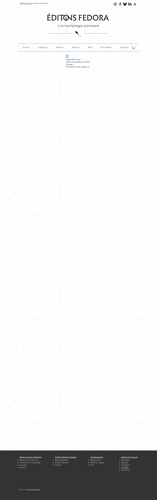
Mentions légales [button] (97, 462)
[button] (133, 47)
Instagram (125, 465)
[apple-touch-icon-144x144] (135, 4)
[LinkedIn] (130, 4)
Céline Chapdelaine (33, 490)
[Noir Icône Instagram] (115, 4)
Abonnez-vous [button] (26, 3)
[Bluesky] (125, 4)
